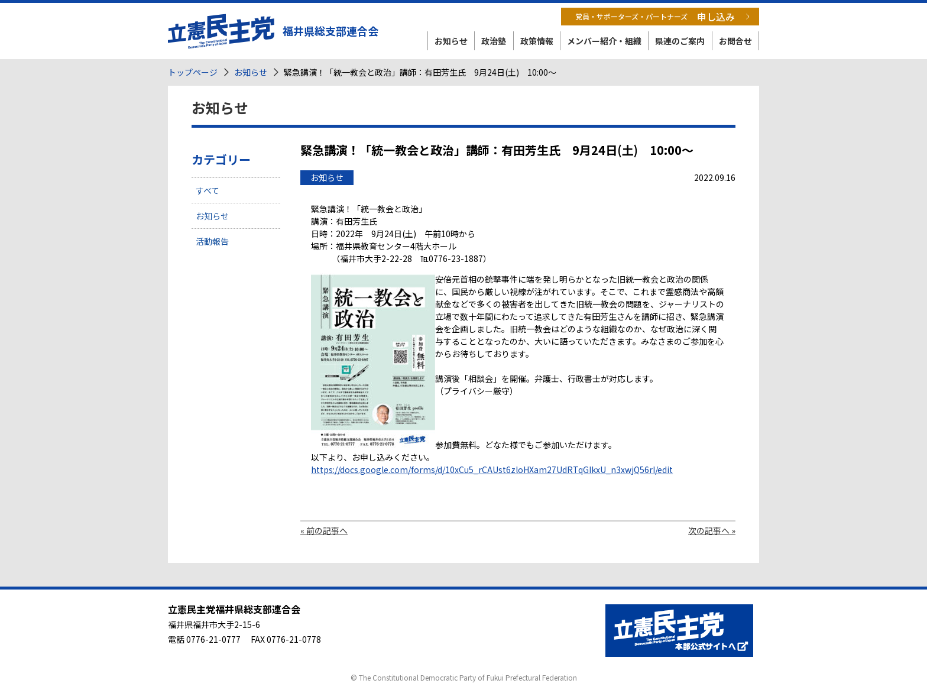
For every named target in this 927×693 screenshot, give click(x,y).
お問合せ (735, 41)
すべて (207, 190)
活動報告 (212, 241)
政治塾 (493, 41)
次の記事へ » (711, 530)
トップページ (193, 72)
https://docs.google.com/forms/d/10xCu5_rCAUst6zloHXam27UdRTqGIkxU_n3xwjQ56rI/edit (492, 469)
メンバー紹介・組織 (604, 41)
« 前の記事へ (324, 530)
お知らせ (451, 41)
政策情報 (536, 41)
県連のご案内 (680, 41)
